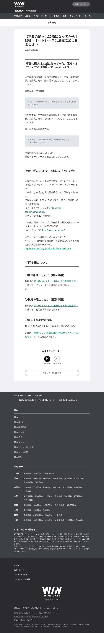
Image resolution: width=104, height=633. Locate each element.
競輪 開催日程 (20, 427)
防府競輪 (47, 510)
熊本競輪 (80, 520)
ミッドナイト (90, 16)
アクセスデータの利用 (22, 579)
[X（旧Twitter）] (47, 360)
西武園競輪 (79, 478)
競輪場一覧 (19, 422)
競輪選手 (18, 457)
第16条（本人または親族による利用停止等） (56, 281)
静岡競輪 (27, 491)
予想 (36, 16)
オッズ (44, 16)
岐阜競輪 (39, 496)
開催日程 (18, 16)
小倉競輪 (27, 520)
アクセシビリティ (20, 575)
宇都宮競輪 (57, 478)
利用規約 (26, 608)
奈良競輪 (37, 505)
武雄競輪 (49, 520)
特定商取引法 (36, 608)
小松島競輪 (38, 515)
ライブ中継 (54, 16)
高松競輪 (27, 515)
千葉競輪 (37, 487)
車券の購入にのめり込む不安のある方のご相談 (31, 617)
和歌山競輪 (59, 505)
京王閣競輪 (28, 482)
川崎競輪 (47, 487)
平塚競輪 (56, 487)
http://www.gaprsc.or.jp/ (53, 230)
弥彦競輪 (27, 478)
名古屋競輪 (28, 496)
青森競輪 (37, 473)
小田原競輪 (67, 487)
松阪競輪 (78, 496)
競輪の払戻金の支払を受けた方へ (26, 620)
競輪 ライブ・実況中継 (24, 447)
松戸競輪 (27, 487)
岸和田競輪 (71, 505)
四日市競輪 (28, 500)
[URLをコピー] (57, 360)
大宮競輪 (68, 478)
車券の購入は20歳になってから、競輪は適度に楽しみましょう (37, 613)
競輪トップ (19, 417)
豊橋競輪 (58, 496)
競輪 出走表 (19, 432)
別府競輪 (70, 520)
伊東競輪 (78, 487)
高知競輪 (49, 515)
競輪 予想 (18, 437)
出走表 (28, 16)
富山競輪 (68, 496)
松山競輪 (58, 515)
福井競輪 (27, 505)
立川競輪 (39, 482)
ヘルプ (16, 565)
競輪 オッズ (19, 442)
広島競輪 (37, 510)
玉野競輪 (27, 510)
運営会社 (17, 608)
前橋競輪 (37, 478)
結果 (64, 16)
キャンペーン (75, 16)
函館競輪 (27, 473)
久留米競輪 (38, 520)
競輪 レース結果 (21, 452)
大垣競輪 (49, 496)
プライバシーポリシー (51, 608)
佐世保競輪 (59, 520)
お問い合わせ (19, 570)
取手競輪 (47, 478)
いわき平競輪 (48, 473)
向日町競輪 (48, 505)
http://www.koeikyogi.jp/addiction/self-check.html (48, 248)
